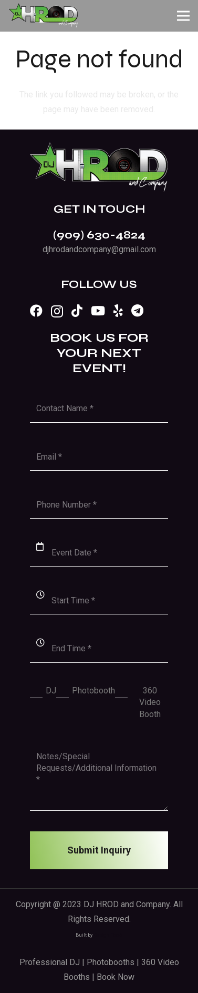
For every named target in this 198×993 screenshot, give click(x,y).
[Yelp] (118, 310)
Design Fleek (107, 935)
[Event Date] (99, 552)
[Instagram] (57, 311)
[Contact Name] (99, 408)
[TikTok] (76, 310)
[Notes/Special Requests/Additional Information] (99, 776)
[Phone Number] (99, 504)
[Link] (43, 16)
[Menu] (183, 16)
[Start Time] (99, 600)
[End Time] (99, 648)
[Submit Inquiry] (99, 850)
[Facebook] (36, 310)
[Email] (99, 456)
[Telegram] (137, 310)
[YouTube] (98, 310)
